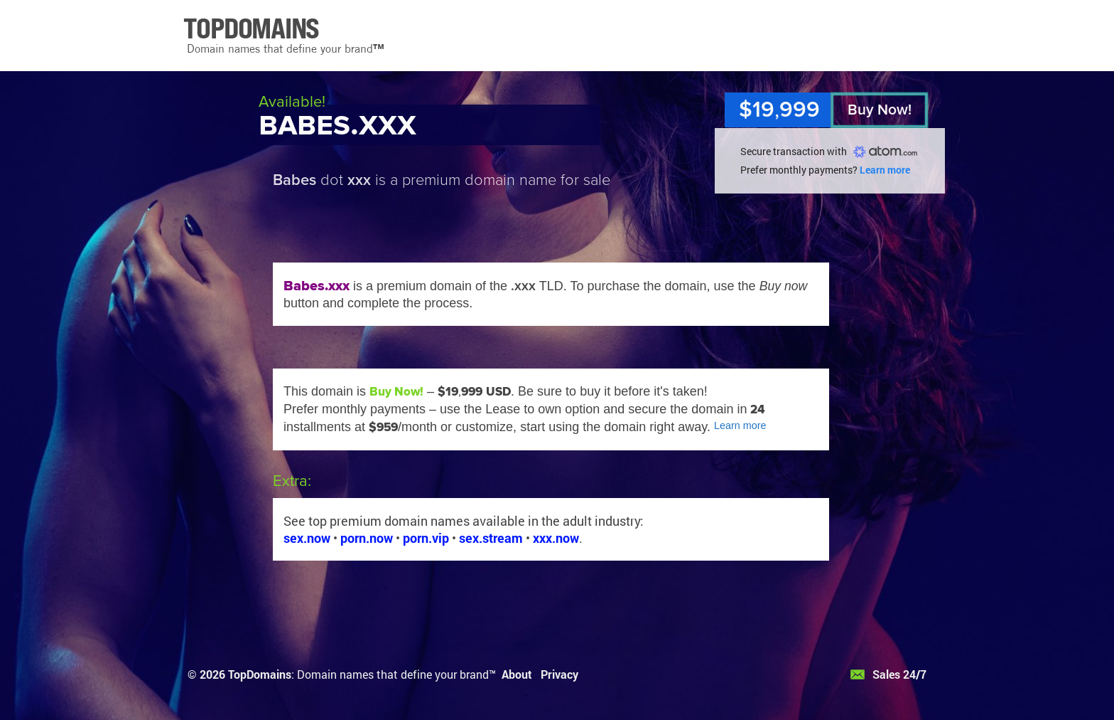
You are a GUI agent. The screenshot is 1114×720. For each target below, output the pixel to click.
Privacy (559, 674)
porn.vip (426, 537)
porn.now (366, 537)
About (517, 674)
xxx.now (556, 537)
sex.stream (491, 537)
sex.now (306, 537)
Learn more (885, 169)
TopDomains (259, 674)
